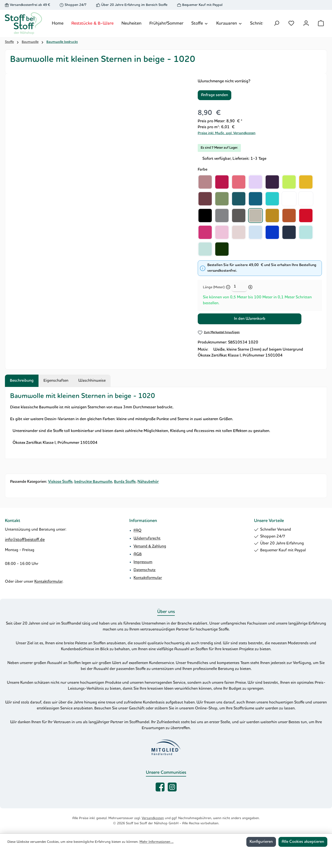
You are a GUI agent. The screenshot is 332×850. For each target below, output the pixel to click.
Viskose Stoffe (60, 482)
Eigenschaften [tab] (55, 381)
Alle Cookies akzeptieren (303, 842)
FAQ (137, 531)
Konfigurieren (261, 842)
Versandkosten (153, 818)
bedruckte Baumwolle (93, 482)
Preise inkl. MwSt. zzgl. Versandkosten (226, 133)
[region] (99, 131)
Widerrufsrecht (147, 539)
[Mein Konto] (306, 23)
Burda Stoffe (125, 482)
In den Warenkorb (249, 319)
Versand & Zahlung (150, 546)
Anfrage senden (214, 95)
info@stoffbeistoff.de (25, 540)
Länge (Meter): (214, 287)
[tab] (22, 381)
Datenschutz (145, 570)
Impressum (143, 562)
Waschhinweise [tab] (92, 381)
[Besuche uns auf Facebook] (160, 787)
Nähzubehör (148, 482)
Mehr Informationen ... (156, 842)
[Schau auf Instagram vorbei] (172, 787)
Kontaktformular (48, 582)
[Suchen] (276, 23)
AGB (138, 554)
